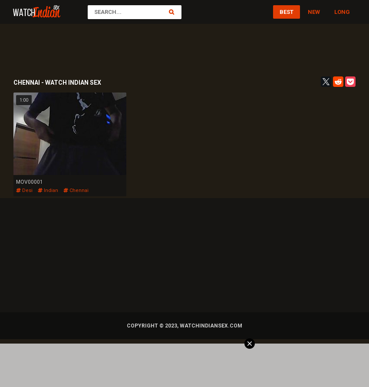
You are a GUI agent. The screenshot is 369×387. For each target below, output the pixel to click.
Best (286, 12)
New (314, 12)
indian (48, 190)
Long (342, 12)
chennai (76, 190)
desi (24, 190)
